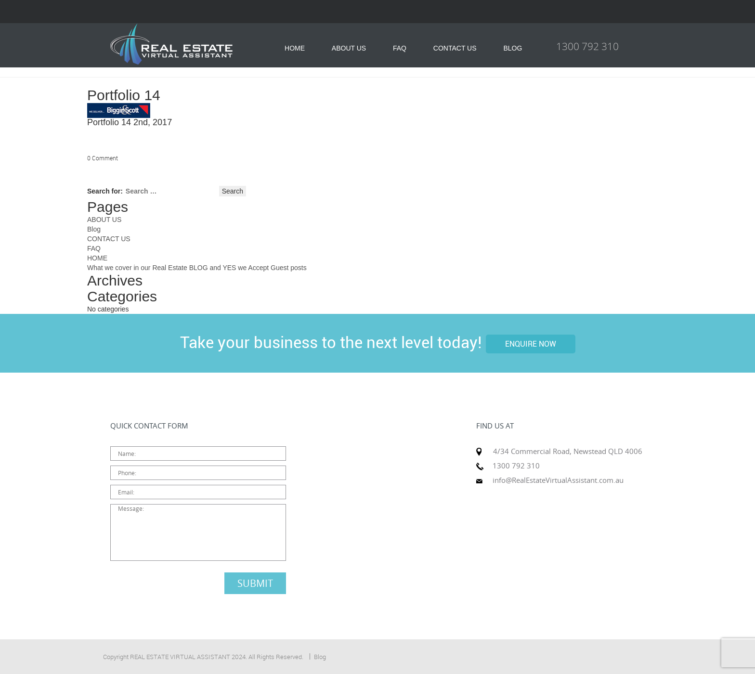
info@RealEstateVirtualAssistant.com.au (558, 480)
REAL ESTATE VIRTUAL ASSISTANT (180, 656)
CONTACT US (455, 48)
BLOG (512, 48)
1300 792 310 (587, 46)
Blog (94, 229)
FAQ (399, 48)
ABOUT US (349, 48)
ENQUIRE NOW (530, 344)
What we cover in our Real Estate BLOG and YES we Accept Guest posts (197, 268)
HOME (295, 48)
